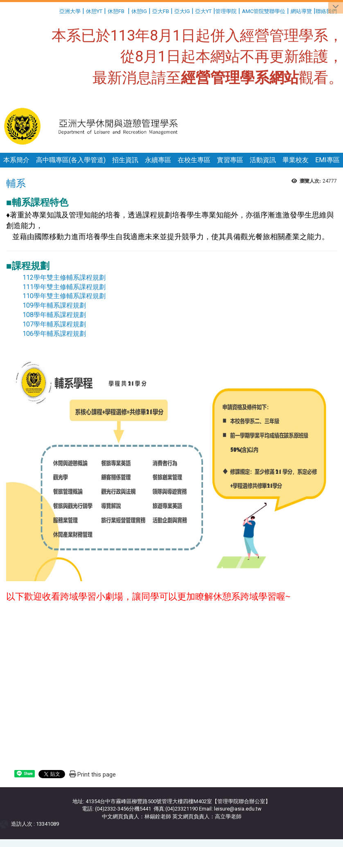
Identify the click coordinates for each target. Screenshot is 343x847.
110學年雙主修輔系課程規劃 (64, 296)
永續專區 (158, 160)
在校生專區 (194, 160)
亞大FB (160, 11)
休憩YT (94, 11)
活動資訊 (263, 160)
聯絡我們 (327, 11)
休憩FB (116, 11)
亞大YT (203, 11)
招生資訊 (125, 160)
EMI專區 (327, 160)
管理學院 (226, 11)
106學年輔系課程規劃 (54, 333)
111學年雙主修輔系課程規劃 (64, 287)
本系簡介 (16, 160)
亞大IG (182, 11)
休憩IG (139, 11)
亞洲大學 (70, 11)
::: (56, 10)
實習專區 (230, 160)
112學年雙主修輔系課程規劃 (64, 277)
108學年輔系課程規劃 (54, 315)
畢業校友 (295, 160)
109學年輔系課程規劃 (55, 305)
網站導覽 (301, 11)
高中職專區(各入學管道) (71, 160)
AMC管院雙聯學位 (263, 11)
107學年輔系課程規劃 (54, 324)
